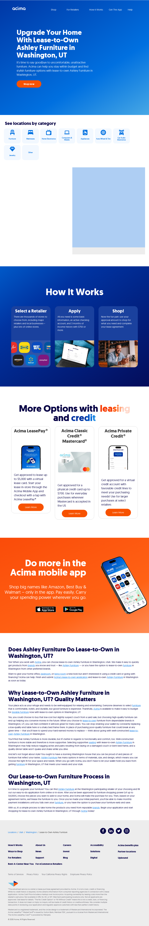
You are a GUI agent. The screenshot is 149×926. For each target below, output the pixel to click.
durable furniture (20, 712)
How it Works (96, 9)
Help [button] (130, 9)
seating (92, 742)
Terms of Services (16, 874)
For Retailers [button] (73, 9)
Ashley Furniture (71, 665)
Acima (18, 9)
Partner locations (127, 851)
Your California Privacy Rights (54, 874)
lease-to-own (89, 720)
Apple (47, 610)
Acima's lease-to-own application (71, 677)
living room (60, 673)
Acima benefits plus (128, 845)
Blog (65, 857)
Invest (66, 851)
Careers (67, 845)
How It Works (15, 845)
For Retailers (14, 857)
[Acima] (13, 884)
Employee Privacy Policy (81, 874)
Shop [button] (54, 9)
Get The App (115, 9)
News (38, 851)
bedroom (46, 673)
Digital (93, 857)
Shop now (29, 84)
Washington (31, 832)
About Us (40, 845)
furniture (127, 665)
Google (74, 610)
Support (40, 857)
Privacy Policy (33, 874)
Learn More (31, 507)
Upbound (123, 857)
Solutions (95, 851)
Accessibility (97, 845)
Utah (21, 832)
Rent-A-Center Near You (21, 863)
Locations (12, 832)
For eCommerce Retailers (49, 863)
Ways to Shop (15, 851)
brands (31, 665)
